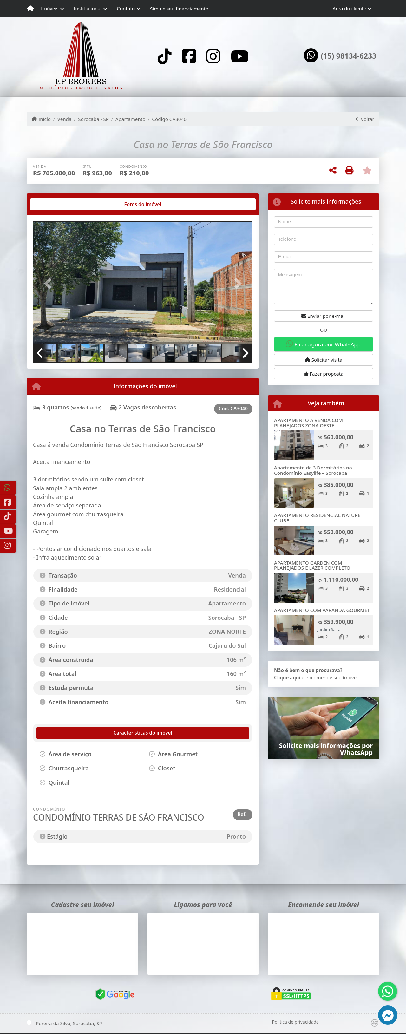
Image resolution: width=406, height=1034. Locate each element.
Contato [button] (126, 8)
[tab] (53, 204)
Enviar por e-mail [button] (323, 316)
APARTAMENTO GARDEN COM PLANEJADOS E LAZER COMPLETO (312, 565)
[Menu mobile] (30, 8)
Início (41, 119)
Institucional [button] (88, 8)
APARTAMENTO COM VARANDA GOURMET (322, 610)
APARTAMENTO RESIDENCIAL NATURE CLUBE (317, 518)
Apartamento (130, 119)
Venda (64, 119)
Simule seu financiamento (179, 8)
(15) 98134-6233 (348, 56)
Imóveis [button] (50, 8)
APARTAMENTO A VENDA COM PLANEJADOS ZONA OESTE (308, 423)
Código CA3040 (169, 119)
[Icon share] (165, 56)
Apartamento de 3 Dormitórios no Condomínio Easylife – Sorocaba (313, 470)
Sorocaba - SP (93, 119)
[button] (49, 283)
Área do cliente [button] (349, 8)
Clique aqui (287, 677)
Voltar (365, 119)
